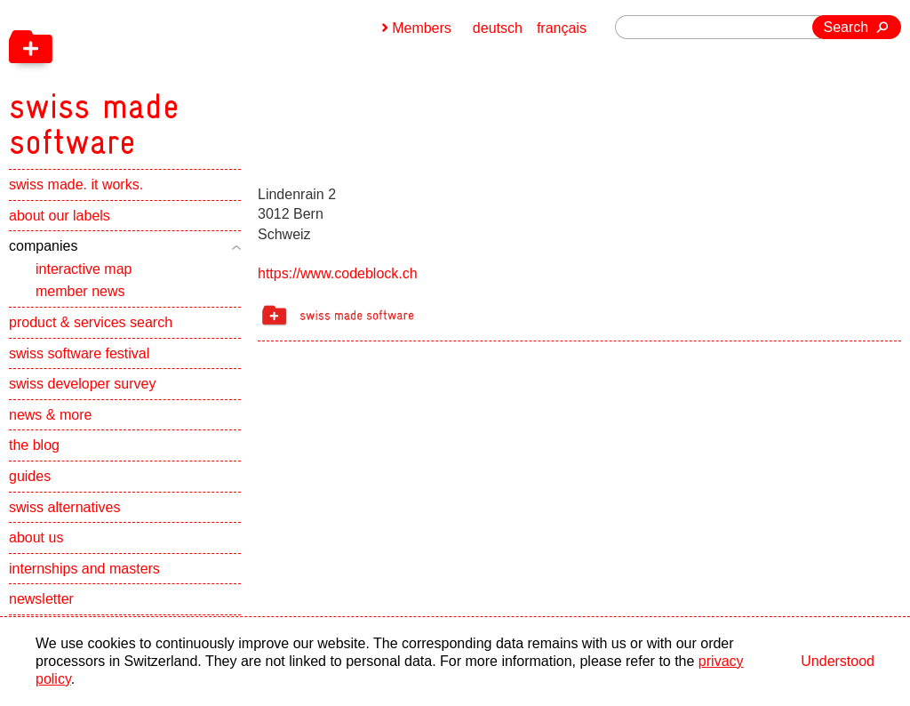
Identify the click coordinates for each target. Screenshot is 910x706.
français (562, 28)
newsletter (41, 598)
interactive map (84, 269)
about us (36, 537)
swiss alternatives (64, 507)
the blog (34, 445)
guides (30, 476)
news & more (50, 414)
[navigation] (186, 80)
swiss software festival (79, 353)
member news (80, 291)
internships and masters (84, 568)
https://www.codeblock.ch (338, 273)
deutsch (498, 28)
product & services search (90, 322)
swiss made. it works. (76, 184)
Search (846, 27)
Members (421, 28)
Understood (837, 661)
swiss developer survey (82, 383)
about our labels (59, 215)
